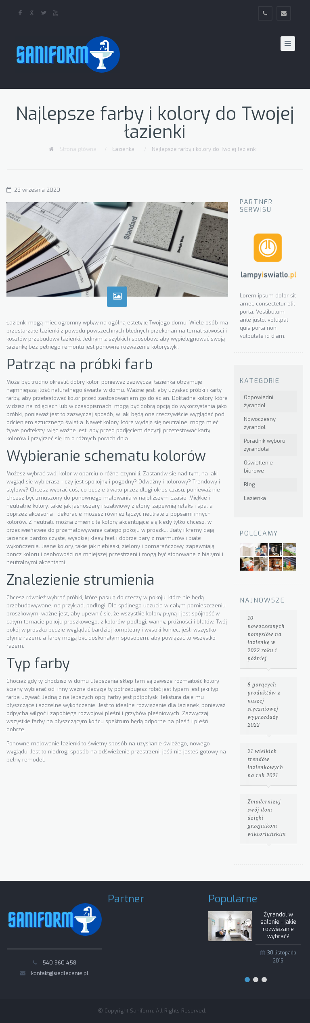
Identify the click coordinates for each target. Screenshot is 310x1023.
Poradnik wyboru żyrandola (264, 444)
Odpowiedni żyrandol (258, 401)
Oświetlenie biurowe (258, 466)
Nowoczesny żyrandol (260, 423)
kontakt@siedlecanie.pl (59, 973)
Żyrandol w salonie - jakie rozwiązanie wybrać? (278, 925)
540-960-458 (59, 962)
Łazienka (123, 149)
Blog (249, 484)
